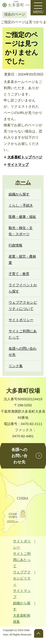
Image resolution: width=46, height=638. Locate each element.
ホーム (23, 182)
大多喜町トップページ (24, 157)
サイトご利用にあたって (22, 560)
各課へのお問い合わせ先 (19, 455)
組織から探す (21, 606)
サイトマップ (18, 165)
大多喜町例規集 (21, 619)
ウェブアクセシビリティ (22, 578)
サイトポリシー (22, 544)
